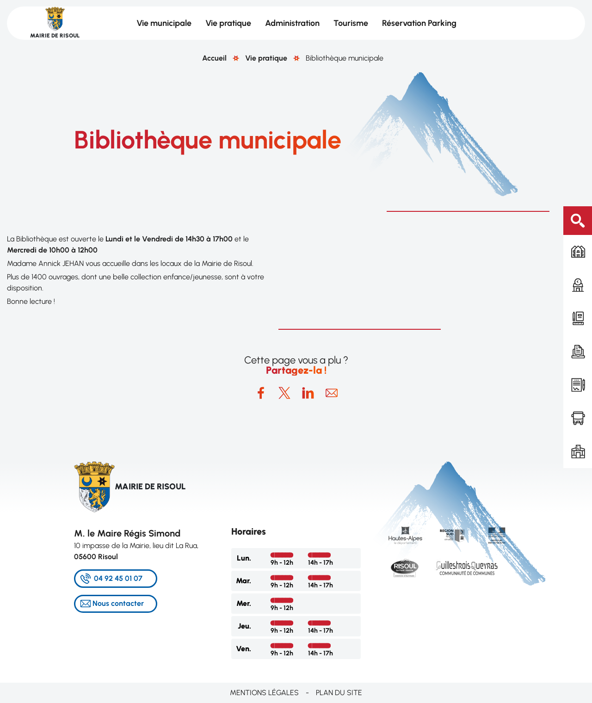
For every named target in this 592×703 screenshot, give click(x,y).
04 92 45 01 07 (118, 578)
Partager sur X (284, 393)
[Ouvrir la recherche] (577, 220)
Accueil (214, 58)
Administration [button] (292, 23)
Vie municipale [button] (163, 23)
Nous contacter (118, 603)
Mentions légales (264, 692)
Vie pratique (266, 58)
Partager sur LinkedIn (308, 393)
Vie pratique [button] (228, 23)
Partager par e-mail (331, 393)
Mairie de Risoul (55, 35)
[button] (414, 270)
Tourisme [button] (350, 23)
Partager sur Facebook (260, 393)
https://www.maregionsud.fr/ (452, 535)
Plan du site (339, 692)
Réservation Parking (419, 23)
